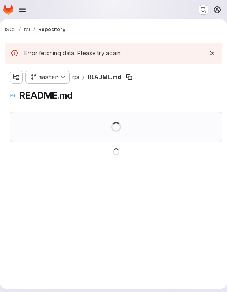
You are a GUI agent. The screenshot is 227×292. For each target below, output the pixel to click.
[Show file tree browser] (16, 77)
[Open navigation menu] (22, 9)
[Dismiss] (212, 53)
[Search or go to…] (203, 10)
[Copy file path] (129, 77)
